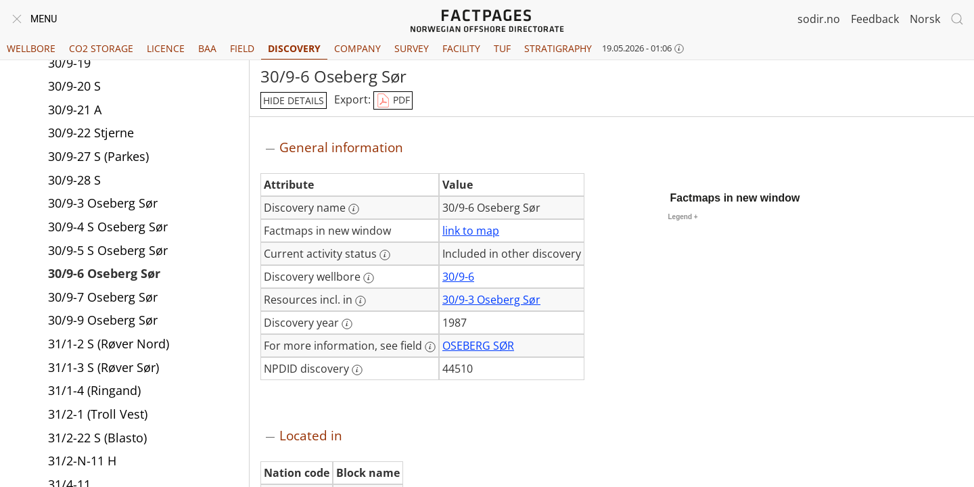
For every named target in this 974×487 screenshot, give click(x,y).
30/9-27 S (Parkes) (98, 156)
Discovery (294, 48)
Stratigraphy (558, 48)
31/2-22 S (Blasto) (97, 438)
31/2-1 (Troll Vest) (97, 414)
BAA (207, 48)
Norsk (925, 18)
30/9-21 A (74, 109)
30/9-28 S (74, 180)
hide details (293, 100)
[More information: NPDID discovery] (357, 370)
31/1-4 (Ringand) (94, 390)
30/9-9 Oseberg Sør (103, 320)
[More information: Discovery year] (347, 324)
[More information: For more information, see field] (430, 347)
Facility (461, 48)
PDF (393, 100)
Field (242, 48)
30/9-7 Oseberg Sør (103, 297)
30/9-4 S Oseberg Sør (108, 226)
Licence (166, 48)
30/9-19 (69, 63)
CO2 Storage (101, 48)
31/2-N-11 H (82, 461)
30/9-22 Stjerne (91, 132)
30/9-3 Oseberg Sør (103, 203)
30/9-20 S (74, 86)
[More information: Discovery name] (353, 209)
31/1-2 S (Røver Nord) (108, 343)
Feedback (875, 18)
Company (357, 48)
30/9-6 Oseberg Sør (104, 273)
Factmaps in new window (735, 198)
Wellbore (31, 48)
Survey (411, 48)
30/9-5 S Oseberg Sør (108, 250)
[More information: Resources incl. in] (360, 301)
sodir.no (818, 18)
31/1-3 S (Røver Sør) (103, 367)
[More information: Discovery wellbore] (368, 278)
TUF (502, 48)
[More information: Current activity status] (384, 255)
